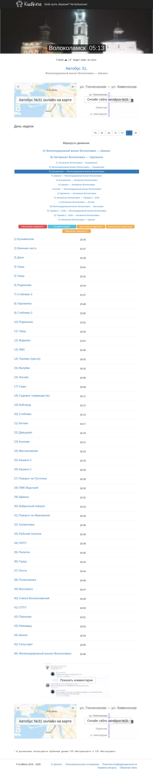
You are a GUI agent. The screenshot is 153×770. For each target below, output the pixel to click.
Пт (122, 133)
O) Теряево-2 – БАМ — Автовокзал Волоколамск (76, 215)
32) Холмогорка (24, 524)
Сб (129, 133)
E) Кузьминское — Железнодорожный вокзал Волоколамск (76, 171)
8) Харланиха (23, 303)
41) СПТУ (20, 607)
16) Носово (21, 377)
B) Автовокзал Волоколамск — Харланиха (76, 157)
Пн (95, 133)
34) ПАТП (20, 543)
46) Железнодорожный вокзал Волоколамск (42, 653)
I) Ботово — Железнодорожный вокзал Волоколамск (76, 189)
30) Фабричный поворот (29, 506)
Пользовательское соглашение (82, 764)
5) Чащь (19, 275)
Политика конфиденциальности (119, 764)
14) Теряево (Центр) (27, 358)
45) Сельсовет (23, 644)
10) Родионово (23, 322)
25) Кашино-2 (23, 460)
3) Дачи (19, 257)
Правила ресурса (107, 767)
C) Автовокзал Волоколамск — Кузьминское (76, 163)
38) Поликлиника (25, 579)
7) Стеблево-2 (23, 294)
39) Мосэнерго (23, 589)
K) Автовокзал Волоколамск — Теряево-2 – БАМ (76, 198)
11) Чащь (20, 331)
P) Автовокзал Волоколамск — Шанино (76, 220)
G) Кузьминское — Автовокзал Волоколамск (76, 180)
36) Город (20, 561)
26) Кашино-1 (23, 469)
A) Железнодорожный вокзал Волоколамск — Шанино (76, 150)
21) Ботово (21, 423)
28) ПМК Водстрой (26, 487)
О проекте (56, 764)
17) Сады (20, 386)
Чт (116, 133)
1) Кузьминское (24, 239)
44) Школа (21, 635)
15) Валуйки (22, 368)
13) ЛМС (19, 349)
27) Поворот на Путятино (30, 478)
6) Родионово (23, 285)
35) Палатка (22, 552)
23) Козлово (22, 441)
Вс (136, 133)
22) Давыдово (23, 432)
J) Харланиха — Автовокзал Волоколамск (76, 193)
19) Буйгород (22, 404)
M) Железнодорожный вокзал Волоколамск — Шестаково (76, 206)
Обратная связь (128, 767)
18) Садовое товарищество (32, 395)
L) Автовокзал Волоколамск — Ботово (76, 202)
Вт (102, 133)
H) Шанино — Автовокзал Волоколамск (76, 185)
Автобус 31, (76, 68)
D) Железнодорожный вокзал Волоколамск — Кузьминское (76, 167)
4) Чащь (19, 266)
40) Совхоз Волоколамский (31, 598)
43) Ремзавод (23, 625)
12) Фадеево (22, 340)
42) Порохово (23, 616)
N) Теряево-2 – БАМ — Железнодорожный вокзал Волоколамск (76, 211)
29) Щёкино (21, 497)
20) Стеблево (23, 414)
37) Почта (20, 570)
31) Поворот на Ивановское (32, 515)
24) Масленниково (26, 450)
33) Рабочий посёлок (27, 533)
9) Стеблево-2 (23, 312)
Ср (108, 133)
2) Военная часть (25, 248)
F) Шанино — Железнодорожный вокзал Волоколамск (76, 176)
